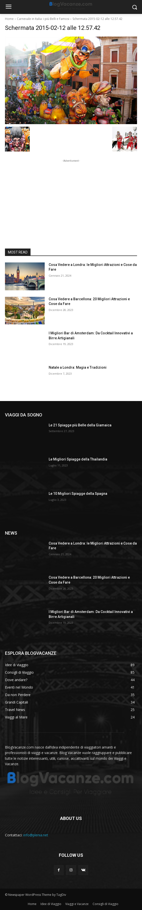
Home (9, 19)
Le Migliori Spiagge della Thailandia (78, 459)
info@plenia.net (35, 835)
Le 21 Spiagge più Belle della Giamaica (80, 425)
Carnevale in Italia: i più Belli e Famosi (43, 19)
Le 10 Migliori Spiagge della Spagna (78, 494)
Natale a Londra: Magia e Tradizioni (77, 367)
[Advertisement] (71, 194)
